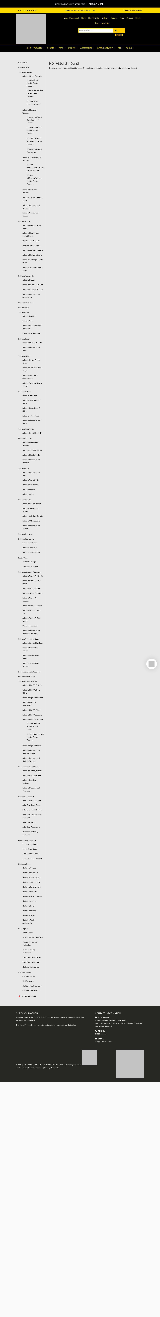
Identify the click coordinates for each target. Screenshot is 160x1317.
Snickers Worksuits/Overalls (29, 672)
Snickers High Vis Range (27, 681)
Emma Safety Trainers (30, 854)
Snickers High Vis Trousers (32, 719)
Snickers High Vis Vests (31, 710)
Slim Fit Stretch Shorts (31, 241)
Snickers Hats (23, 312)
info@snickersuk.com (84, 10)
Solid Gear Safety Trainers (32, 810)
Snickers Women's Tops (31, 588)
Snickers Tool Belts (29, 547)
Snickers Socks (23, 339)
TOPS (62, 48)
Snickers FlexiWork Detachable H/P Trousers (34, 120)
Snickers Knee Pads (25, 303)
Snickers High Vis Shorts (31, 746)
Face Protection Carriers (32, 957)
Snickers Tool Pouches (31, 552)
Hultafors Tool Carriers (31, 877)
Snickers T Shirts (24, 392)
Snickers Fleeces (28, 489)
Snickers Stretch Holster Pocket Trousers (33, 83)
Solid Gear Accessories (31, 827)
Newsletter (105, 23)
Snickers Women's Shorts (32, 606)
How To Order (93, 18)
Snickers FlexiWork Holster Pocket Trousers (34, 130)
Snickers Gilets (28, 494)
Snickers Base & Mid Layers (28, 767)
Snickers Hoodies (25, 439)
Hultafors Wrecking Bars (32, 896)
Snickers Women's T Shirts (32, 576)
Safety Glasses (27, 932)
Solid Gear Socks (28, 822)
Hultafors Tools (24, 864)
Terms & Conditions (35, 1068)
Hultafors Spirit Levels (31, 882)
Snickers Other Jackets (31, 521)
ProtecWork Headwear (31, 333)
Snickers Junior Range (26, 676)
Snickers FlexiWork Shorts (32, 250)
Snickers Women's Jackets (32, 593)
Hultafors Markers (29, 891)
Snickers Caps (27, 321)
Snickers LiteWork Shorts (32, 255)
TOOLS (130, 48)
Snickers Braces (28, 280)
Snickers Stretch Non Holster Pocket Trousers (35, 94)
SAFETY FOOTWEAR (106, 48)
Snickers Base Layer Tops (32, 771)
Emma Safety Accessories (32, 858)
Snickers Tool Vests (25, 534)
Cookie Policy (21, 1068)
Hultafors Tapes (28, 915)
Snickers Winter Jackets (31, 504)
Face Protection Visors (31, 962)
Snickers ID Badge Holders (32, 289)
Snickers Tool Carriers (26, 539)
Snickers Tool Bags (29, 543)
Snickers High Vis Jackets (32, 715)
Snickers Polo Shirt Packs (32, 433)
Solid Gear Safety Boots (31, 805)
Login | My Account (71, 18)
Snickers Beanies (28, 316)
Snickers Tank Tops (29, 396)
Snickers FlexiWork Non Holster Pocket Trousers (34, 141)
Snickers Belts (23, 307)
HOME (28, 48)
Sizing (83, 18)
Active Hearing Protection (32, 937)
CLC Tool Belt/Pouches (31, 991)
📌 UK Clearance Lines (27, 996)
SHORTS (51, 48)
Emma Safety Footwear (27, 840)
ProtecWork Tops (29, 562)
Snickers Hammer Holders (32, 285)
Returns (114, 18)
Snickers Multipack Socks (32, 343)
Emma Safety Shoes (29, 844)
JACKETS (73, 48)
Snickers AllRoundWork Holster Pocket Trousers (36, 167)
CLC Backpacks (28, 981)
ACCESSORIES (87, 48)
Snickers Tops (23, 468)
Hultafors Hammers (30, 873)
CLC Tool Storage (24, 972)
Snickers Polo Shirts (26, 429)
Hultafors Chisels (29, 868)
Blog (96, 23)
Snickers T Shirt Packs (30, 416)
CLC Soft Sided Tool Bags (32, 986)
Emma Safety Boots (29, 849)
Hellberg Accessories (30, 967)
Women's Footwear (29, 626)
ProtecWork (23, 558)
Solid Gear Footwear (26, 796)
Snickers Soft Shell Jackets (32, 516)
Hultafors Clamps (29, 901)
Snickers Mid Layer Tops (31, 775)
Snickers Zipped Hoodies (32, 450)
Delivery (105, 18)
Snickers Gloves (24, 356)
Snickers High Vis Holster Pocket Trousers (33, 726)
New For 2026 (23, 67)
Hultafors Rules (28, 906)
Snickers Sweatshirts (30, 484)
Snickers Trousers (25, 72)
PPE (121, 48)
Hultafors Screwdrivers (31, 887)
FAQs (122, 18)
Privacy (47, 1068)
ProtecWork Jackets (30, 566)
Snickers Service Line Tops (32, 643)
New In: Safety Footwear (31, 800)
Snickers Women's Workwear (29, 572)
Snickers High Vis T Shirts (32, 685)
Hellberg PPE (23, 929)
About (137, 18)
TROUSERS (39, 48)
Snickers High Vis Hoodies (32, 698)
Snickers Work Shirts (30, 480)
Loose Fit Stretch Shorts (31, 245)
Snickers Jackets (24, 500)
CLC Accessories (28, 976)
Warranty (55, 1068)
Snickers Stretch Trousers (32, 76)
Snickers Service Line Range (28, 639)
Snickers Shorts (24, 221)
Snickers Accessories (26, 276)
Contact (129, 18)
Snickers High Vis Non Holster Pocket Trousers (35, 737)
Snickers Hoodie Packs (31, 455)
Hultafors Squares (29, 911)
